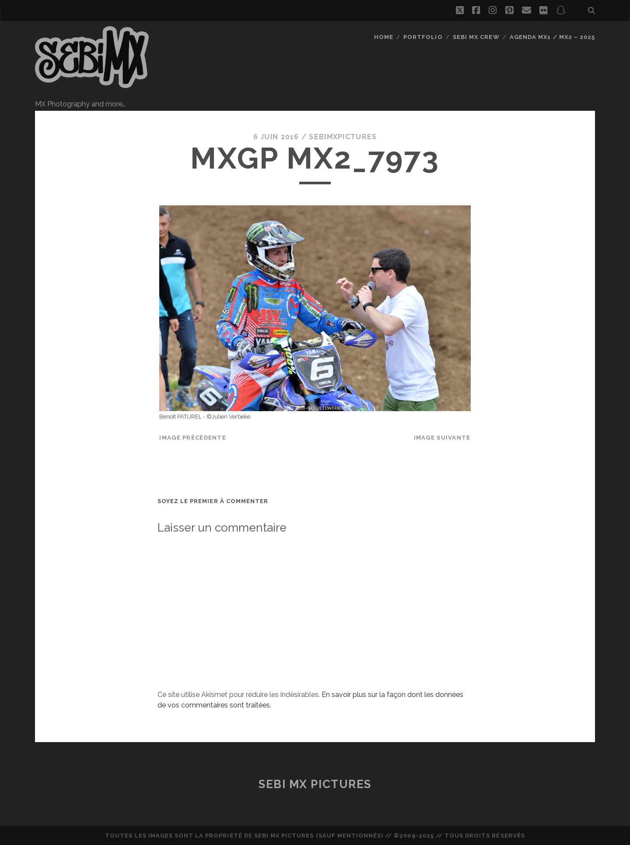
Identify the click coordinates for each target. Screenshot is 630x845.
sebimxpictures (343, 137)
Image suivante (442, 437)
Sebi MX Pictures (315, 784)
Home (383, 37)
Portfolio (422, 37)
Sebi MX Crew (476, 37)
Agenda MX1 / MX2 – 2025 (552, 37)
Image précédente (192, 437)
